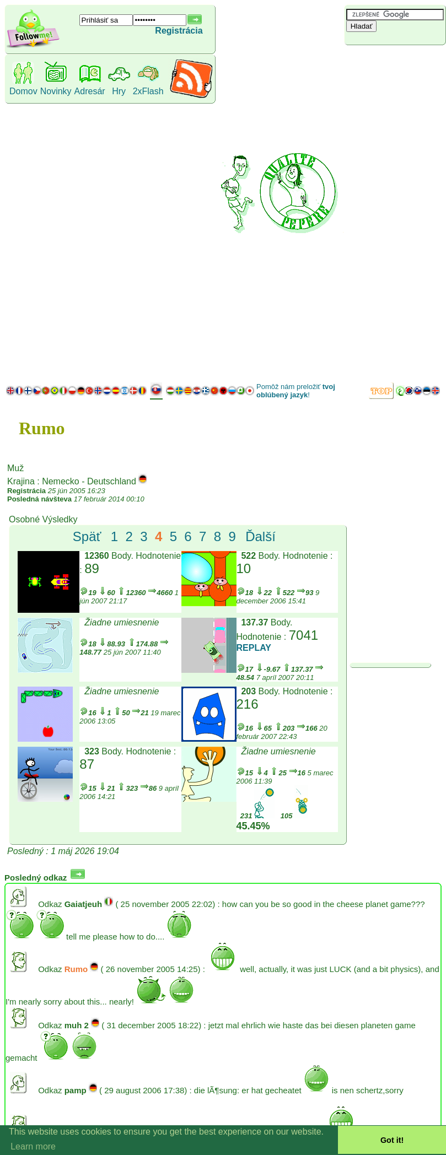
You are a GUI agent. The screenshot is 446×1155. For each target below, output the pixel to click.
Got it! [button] (392, 1140)
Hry (119, 91)
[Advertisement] (384, 212)
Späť (87, 536)
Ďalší (260, 536)
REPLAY (254, 647)
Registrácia (178, 30)
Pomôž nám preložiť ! (295, 390)
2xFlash (148, 91)
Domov (23, 91)
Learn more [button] (33, 1146)
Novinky (56, 91)
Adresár (89, 91)
